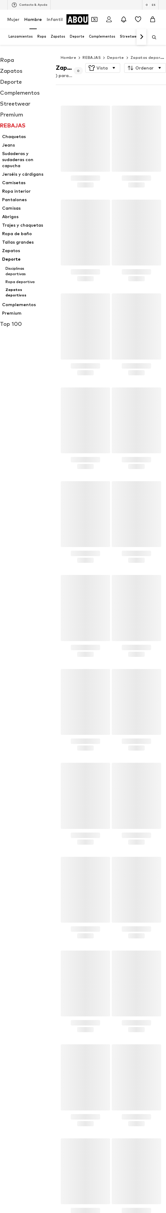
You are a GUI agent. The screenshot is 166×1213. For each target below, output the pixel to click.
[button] (102, 68)
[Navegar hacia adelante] (141, 37)
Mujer (13, 19)
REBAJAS (92, 57)
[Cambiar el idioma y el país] (150, 5)
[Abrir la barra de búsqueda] (152, 37)
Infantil (55, 19)
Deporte (115, 57)
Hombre (33, 19)
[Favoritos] (138, 19)
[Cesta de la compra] (152, 19)
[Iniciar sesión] (109, 19)
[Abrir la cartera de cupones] (94, 19)
